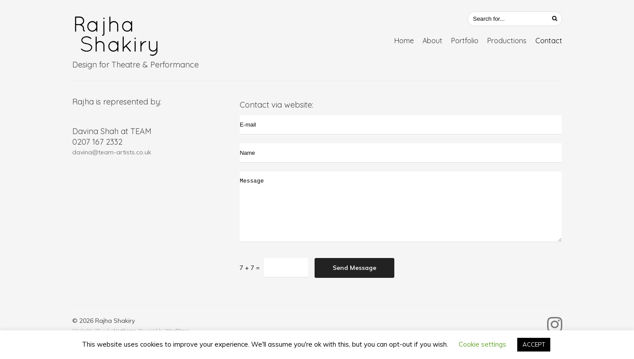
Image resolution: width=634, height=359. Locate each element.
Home (404, 40)
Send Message (354, 268)
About (432, 40)
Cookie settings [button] (482, 344)
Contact (548, 40)
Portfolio (464, 40)
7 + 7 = (250, 268)
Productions (506, 40)
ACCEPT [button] (534, 344)
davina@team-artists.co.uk (111, 152)
